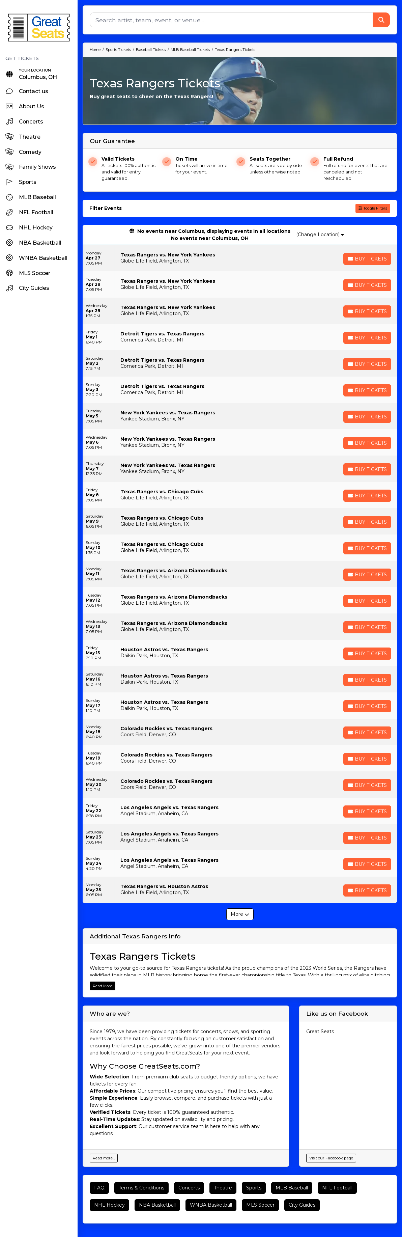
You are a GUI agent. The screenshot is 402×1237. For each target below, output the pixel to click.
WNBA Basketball (211, 1205)
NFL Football (337, 1188)
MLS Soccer (260, 1205)
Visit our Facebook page (331, 1158)
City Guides (302, 1205)
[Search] (231, 19)
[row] (240, 258)
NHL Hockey (109, 1205)
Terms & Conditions (141, 1188)
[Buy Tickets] (367, 259)
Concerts (189, 1188)
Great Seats (320, 1031)
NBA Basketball (157, 1205)
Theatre (223, 1188)
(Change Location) (320, 234)
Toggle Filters (372, 208)
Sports (253, 1188)
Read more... (104, 1158)
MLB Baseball (292, 1188)
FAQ (99, 1188)
